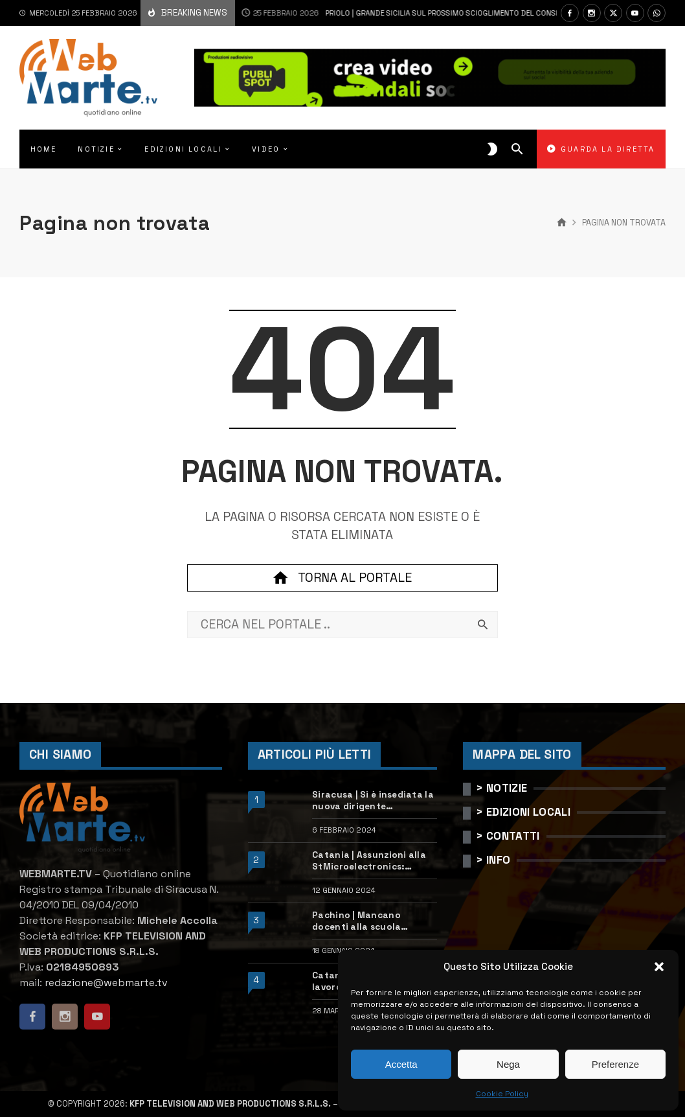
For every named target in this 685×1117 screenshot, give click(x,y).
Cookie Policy (502, 1093)
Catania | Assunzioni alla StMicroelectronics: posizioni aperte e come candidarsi (369, 861)
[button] (659, 966)
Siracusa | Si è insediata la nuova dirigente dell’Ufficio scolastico (373, 800)
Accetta (401, 1064)
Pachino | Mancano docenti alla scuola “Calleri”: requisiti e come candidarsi (371, 921)
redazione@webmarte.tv (106, 982)
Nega (508, 1064)
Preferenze (615, 1064)
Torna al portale (342, 578)
